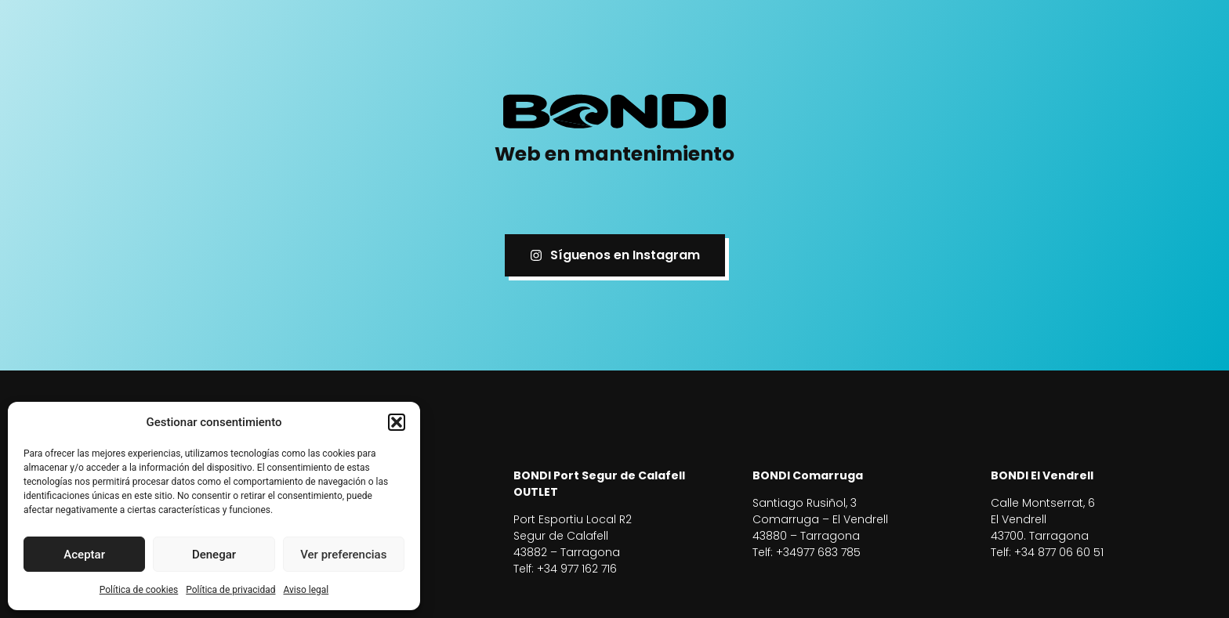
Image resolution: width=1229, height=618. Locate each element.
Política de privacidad (230, 589)
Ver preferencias (343, 555)
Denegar (214, 555)
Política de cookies (139, 589)
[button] (396, 422)
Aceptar (84, 555)
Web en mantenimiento (614, 154)
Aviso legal (305, 589)
